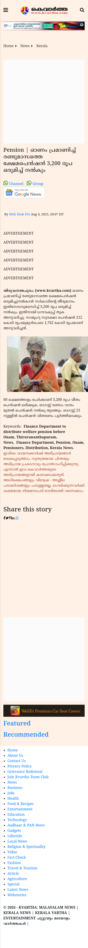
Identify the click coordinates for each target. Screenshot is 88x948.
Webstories (16, 895)
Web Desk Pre (19, 215)
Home (8, 46)
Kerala (42, 46)
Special (13, 884)
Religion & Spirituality (26, 847)
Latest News (17, 890)
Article (13, 874)
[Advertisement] (42, 101)
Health (13, 799)
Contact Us (16, 761)
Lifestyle (14, 836)
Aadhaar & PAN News (26, 825)
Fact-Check (16, 858)
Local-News (17, 841)
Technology (17, 820)
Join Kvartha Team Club (28, 777)
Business (14, 788)
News (25, 46)
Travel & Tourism (22, 868)
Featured (17, 724)
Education (16, 815)
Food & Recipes (20, 804)
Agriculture (17, 879)
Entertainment (20, 809)
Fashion (14, 863)
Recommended (26, 735)
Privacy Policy (19, 766)
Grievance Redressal (24, 772)
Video (12, 852)
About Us (15, 756)
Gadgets (14, 831)
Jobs (11, 793)
